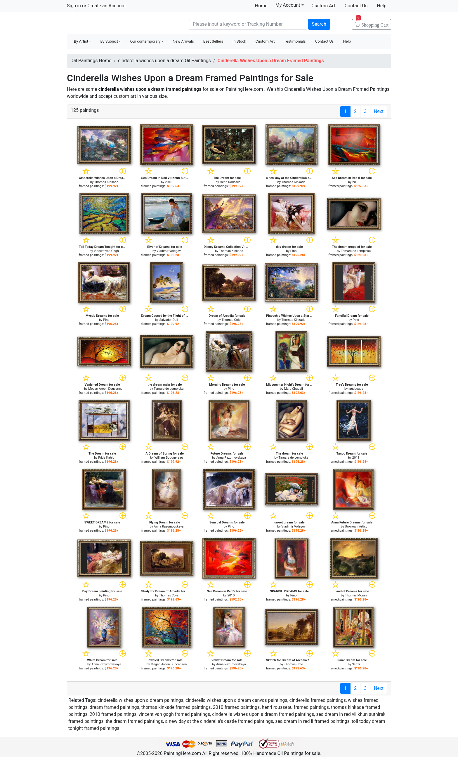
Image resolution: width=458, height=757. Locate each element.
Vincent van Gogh (106, 251)
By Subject (109, 41)
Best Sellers (213, 41)
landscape (355, 389)
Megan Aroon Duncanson (106, 389)
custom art (125, 96)
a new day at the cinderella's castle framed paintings (219, 721)
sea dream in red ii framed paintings (312, 721)
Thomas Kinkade (106, 182)
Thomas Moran (356, 595)
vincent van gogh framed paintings (174, 714)
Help (381, 5)
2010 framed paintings (236, 707)
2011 (356, 458)
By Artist (81, 41)
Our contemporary (145, 41)
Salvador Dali (168, 320)
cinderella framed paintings (317, 700)
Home (261, 5)
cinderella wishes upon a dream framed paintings (263, 714)
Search (319, 24)
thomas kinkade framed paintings (176, 707)
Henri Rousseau (231, 182)
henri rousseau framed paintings (295, 707)
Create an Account (106, 5)
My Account (289, 5)
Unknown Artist (356, 526)
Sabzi (356, 664)
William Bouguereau (169, 458)
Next (379, 111)
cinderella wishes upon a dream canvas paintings (236, 700)
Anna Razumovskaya (231, 458)
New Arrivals (183, 41)
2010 (168, 182)
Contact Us (356, 5)
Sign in (74, 5)
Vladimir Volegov (169, 251)
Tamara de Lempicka (356, 251)
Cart (372, 23)
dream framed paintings (114, 707)
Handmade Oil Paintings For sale (111, 23)
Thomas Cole (230, 320)
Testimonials (295, 41)
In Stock (239, 41)
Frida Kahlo (106, 458)
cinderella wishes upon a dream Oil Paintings (164, 60)
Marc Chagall (293, 389)
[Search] (248, 24)
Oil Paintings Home (91, 60)
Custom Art (323, 5)
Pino (293, 251)
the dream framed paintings (134, 721)
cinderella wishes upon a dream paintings (140, 700)
